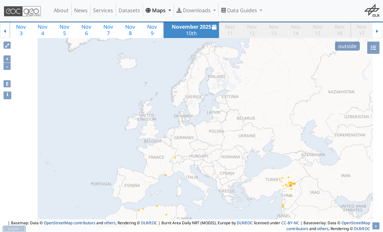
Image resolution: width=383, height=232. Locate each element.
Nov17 (362, 30)
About (61, 10)
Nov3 (21, 30)
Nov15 (317, 30)
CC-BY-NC (290, 223)
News (81, 10)
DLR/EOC (149, 223)
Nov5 (64, 30)
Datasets (129, 10)
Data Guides (239, 10)
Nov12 (252, 30)
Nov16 (339, 30)
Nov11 (230, 30)
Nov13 (274, 30)
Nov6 (86, 30)
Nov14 (296, 30)
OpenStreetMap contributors (69, 223)
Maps (156, 10)
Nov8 (130, 30)
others (110, 223)
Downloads (194, 10)
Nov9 (152, 30)
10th (195, 30)
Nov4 (42, 30)
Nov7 (108, 30)
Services (103, 10)
